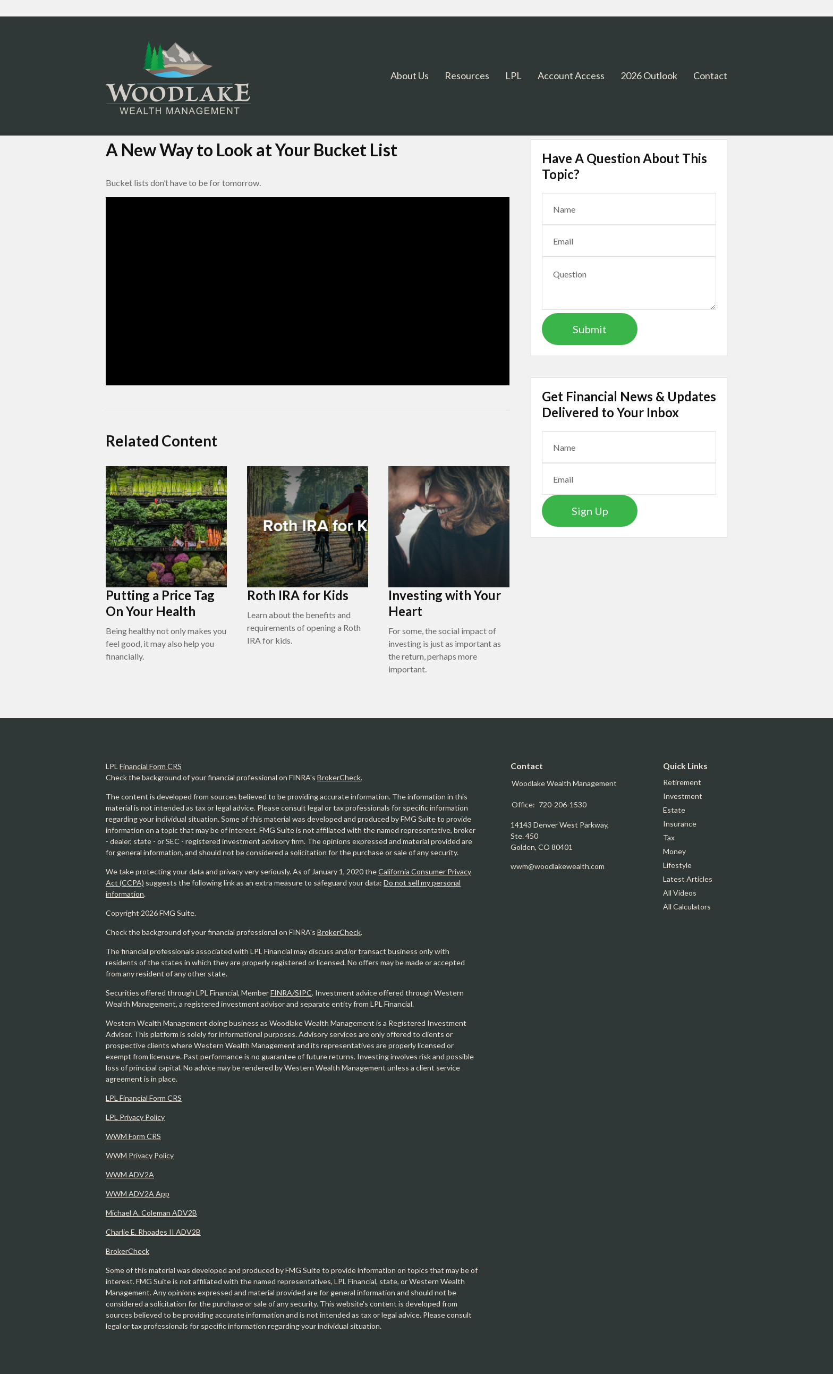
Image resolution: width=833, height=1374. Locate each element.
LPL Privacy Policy (135, 1117)
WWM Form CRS (133, 1136)
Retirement (682, 782)
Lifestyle (677, 865)
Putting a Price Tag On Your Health (160, 603)
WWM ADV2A (130, 1174)
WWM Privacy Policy (140, 1155)
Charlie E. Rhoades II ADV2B (153, 1231)
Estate (674, 809)
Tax (669, 837)
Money (674, 851)
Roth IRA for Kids (297, 595)
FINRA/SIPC (291, 992)
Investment (682, 795)
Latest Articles (687, 878)
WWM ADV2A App (137, 1193)
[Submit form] (590, 329)
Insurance (679, 823)
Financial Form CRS (151, 766)
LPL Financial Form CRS (144, 1097)
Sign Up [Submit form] (590, 510)
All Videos (679, 892)
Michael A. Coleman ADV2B (151, 1212)
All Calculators (687, 906)
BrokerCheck (339, 777)
